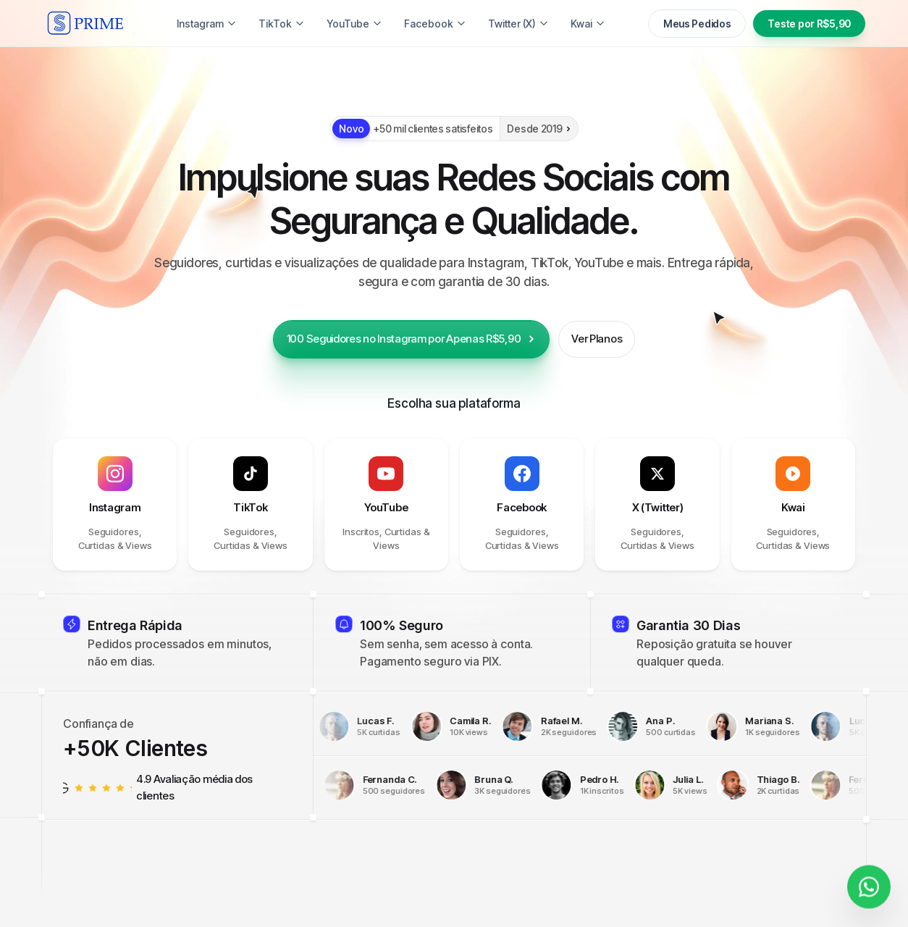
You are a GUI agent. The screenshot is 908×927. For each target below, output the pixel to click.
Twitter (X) (518, 23)
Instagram (207, 23)
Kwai (588, 23)
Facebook (435, 23)
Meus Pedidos (697, 23)
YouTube (354, 23)
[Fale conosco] (869, 880)
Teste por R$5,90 (809, 23)
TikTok (281, 23)
